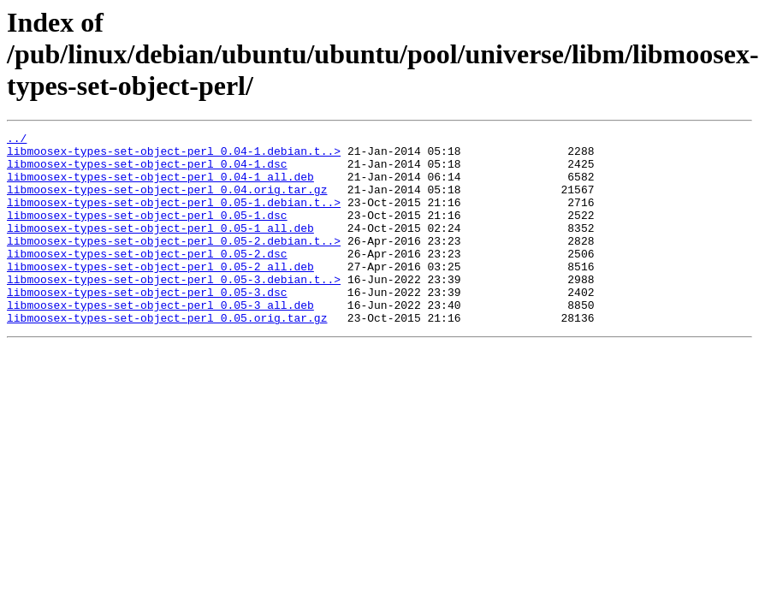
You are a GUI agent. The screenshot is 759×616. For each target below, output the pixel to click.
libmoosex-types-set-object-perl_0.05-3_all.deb (160, 340)
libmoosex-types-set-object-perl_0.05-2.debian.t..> (174, 263)
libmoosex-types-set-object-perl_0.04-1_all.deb (160, 186)
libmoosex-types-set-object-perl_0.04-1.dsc (147, 171)
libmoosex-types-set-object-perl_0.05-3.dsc (147, 325)
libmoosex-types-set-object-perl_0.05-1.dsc (147, 232)
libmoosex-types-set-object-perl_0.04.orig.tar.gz (167, 202)
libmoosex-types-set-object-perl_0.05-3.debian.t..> (174, 309)
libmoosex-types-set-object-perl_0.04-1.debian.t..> (174, 155)
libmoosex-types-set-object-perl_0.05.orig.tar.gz (167, 356)
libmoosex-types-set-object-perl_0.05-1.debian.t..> (174, 217)
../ (17, 140)
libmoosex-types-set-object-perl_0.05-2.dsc (147, 279)
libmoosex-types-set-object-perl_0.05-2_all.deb (160, 294)
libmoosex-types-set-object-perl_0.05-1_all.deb (160, 248)
